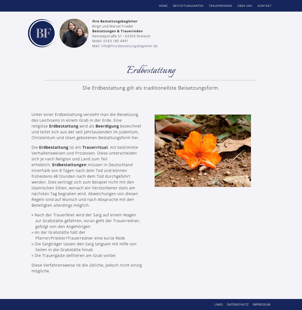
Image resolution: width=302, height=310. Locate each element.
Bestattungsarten (188, 6)
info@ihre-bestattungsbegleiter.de (129, 46)
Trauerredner (220, 6)
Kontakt (265, 6)
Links (218, 304)
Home (163, 6)
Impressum (261, 304)
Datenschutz (238, 304)
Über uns (244, 6)
